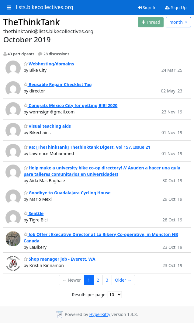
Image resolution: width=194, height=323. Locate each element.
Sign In (147, 7)
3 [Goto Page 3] (107, 280)
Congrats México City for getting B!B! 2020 (71, 105)
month (176, 22)
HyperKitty (99, 314)
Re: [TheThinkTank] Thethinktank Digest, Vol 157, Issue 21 (87, 147)
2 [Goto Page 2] (98, 280)
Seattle (34, 213)
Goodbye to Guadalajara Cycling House (67, 193)
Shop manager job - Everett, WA (59, 259)
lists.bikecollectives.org (44, 7)
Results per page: (89, 294)
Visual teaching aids (47, 126)
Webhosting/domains (49, 64)
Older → (123, 280)
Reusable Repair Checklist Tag (58, 84)
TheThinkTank (31, 22)
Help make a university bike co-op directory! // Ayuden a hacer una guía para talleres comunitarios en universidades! (102, 171)
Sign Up (176, 7)
